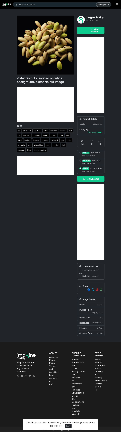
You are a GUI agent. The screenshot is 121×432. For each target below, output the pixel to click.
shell (20, 140)
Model (90, 124)
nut (19, 130)
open (61, 135)
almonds (21, 145)
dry (70, 130)
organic (45, 140)
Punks (98, 368)
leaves (36, 140)
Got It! (68, 426)
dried (69, 140)
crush (48, 145)
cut (19, 135)
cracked (26, 135)
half (63, 145)
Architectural (101, 380)
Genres (98, 359)
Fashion (98, 383)
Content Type (90, 333)
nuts (62, 140)
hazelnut (37, 130)
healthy (63, 130)
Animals (75, 359)
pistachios (38, 145)
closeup (21, 150)
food (46, 130)
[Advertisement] (45, 104)
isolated (54, 140)
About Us (53, 357)
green (53, 135)
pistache (54, 130)
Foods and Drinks (95, 132)
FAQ (51, 384)
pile (67, 135)
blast (29, 150)
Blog (51, 375)
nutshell (56, 145)
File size (90, 327)
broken (27, 140)
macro (45, 135)
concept (36, 135)
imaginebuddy (40, 150)
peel (29, 145)
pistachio (27, 130)
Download (91, 178)
